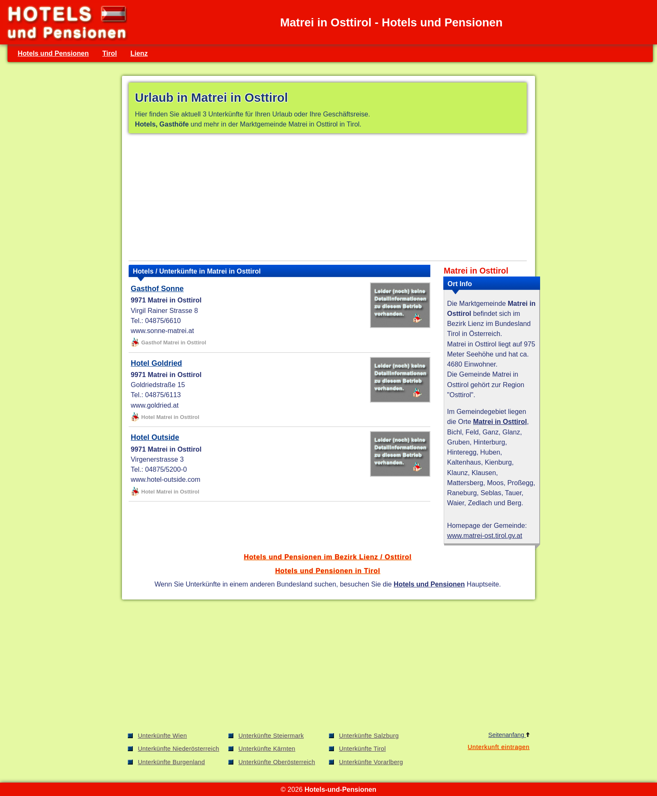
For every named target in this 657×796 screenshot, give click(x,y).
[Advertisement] (328, 198)
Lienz (138, 53)
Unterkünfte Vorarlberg (371, 762)
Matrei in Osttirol (500, 421)
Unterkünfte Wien (162, 735)
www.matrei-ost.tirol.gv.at (484, 535)
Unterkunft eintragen (499, 747)
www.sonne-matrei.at (162, 330)
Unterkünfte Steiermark (271, 735)
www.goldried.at (154, 405)
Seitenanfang (509, 734)
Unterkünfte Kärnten (266, 748)
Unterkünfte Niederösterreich (178, 748)
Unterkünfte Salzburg (369, 735)
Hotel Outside (155, 437)
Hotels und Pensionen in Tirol (327, 570)
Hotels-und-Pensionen (340, 789)
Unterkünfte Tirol (362, 748)
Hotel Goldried (156, 363)
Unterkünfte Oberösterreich (276, 762)
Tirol (109, 53)
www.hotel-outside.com (165, 479)
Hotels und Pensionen (53, 53)
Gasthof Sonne (157, 288)
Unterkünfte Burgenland (171, 762)
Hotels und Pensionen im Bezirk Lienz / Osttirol (327, 557)
